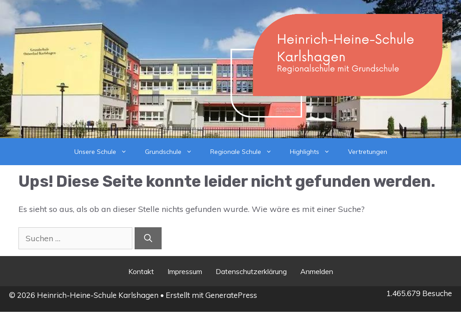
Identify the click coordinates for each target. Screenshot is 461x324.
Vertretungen (367, 152)
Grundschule (173, 151)
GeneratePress (231, 295)
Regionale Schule (245, 151)
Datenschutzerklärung (251, 271)
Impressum (184, 271)
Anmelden (316, 271)
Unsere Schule (105, 151)
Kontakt (141, 271)
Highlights (314, 151)
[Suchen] (148, 238)
